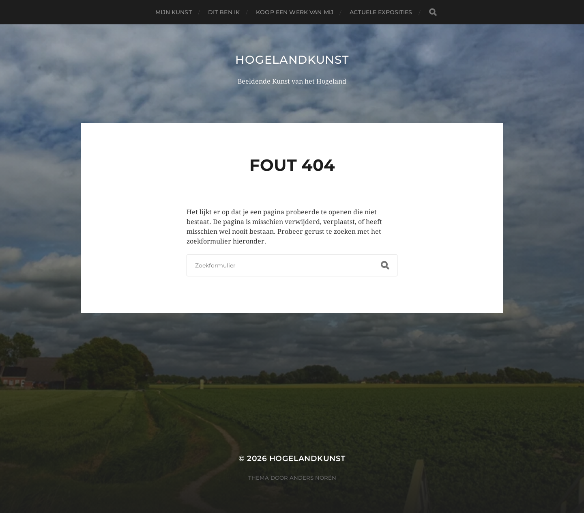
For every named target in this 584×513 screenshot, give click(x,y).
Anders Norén (313, 477)
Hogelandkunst (291, 60)
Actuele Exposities (381, 12)
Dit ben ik (224, 12)
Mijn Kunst (173, 12)
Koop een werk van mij (294, 12)
